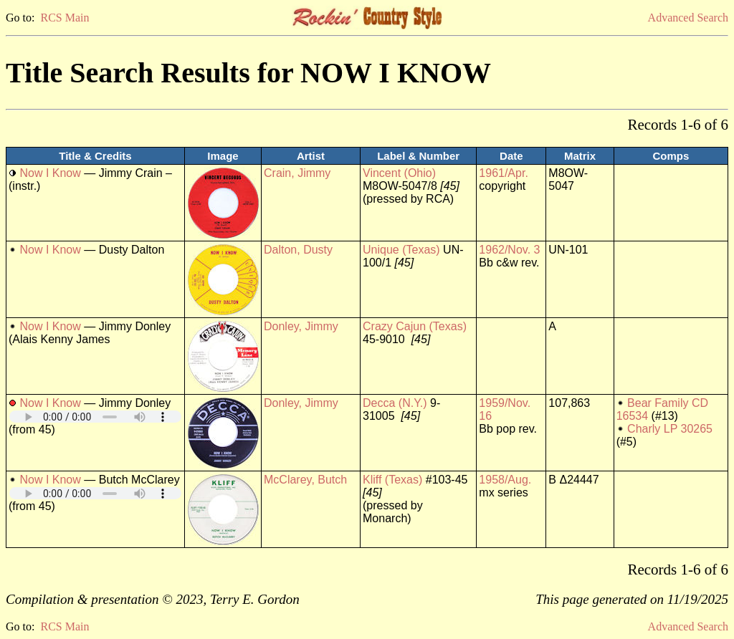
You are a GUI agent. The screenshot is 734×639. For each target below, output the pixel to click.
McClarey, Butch (305, 480)
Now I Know (49, 173)
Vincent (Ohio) (399, 173)
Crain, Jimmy (297, 173)
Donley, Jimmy (301, 326)
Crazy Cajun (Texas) (415, 326)
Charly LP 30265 (669, 429)
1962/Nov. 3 (509, 250)
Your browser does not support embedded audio (95, 416)
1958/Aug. (505, 480)
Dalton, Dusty (298, 250)
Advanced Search (688, 17)
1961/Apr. (503, 173)
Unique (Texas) (401, 250)
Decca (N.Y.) (395, 403)
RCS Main (64, 17)
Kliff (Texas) (392, 480)
